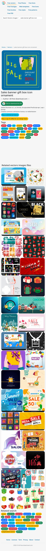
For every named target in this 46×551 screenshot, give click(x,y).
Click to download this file (12, 103)
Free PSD (10, 13)
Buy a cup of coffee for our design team (14, 119)
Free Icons (35, 7)
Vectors (9, 47)
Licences (14, 540)
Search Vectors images (10, 18)
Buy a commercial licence (10, 115)
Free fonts (32, 3)
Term (20, 540)
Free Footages (12, 7)
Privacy (25, 540)
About (31, 540)
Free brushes (11, 10)
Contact (37, 540)
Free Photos (22, 3)
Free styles (22, 10)
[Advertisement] (23, 33)
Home (4, 47)
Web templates (24, 7)
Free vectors (11, 3)
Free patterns (32, 10)
